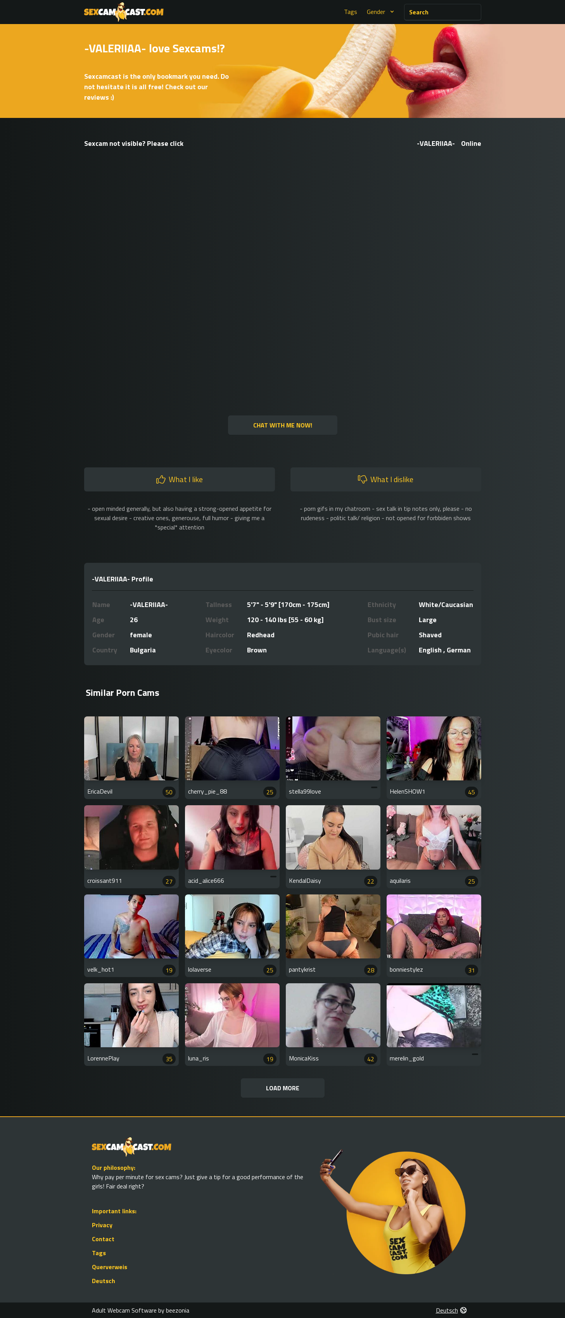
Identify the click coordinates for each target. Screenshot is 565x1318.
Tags (350, 11)
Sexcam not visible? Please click (133, 143)
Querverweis (109, 1266)
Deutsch (103, 1280)
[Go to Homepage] (124, 12)
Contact (103, 1239)
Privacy (102, 1225)
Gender (381, 11)
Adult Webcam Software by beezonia (140, 1310)
